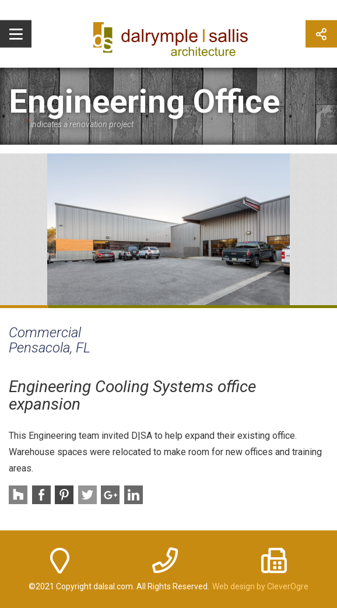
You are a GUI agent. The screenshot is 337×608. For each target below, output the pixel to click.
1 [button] (24, 306)
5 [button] (216, 306)
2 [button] (72, 306)
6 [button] (265, 306)
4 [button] (169, 306)
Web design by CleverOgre (260, 586)
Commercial (45, 332)
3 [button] (120, 306)
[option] (168, 229)
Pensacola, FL (49, 348)
